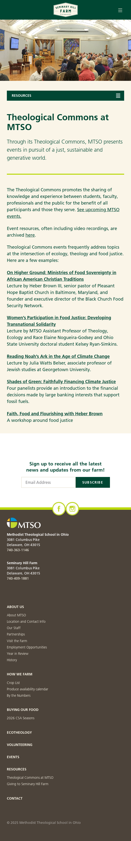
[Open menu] (120, 9)
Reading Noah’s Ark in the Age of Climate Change (58, 356)
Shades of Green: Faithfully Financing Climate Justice (61, 381)
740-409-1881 (18, 578)
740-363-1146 (18, 550)
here (30, 235)
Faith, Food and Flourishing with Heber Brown (55, 413)
